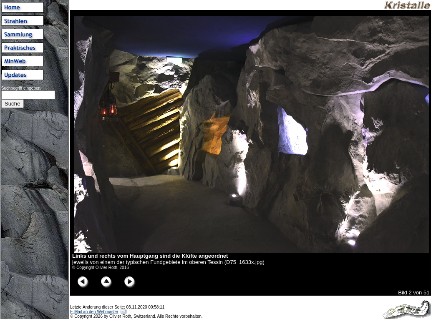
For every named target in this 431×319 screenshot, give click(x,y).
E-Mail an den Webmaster (94, 311)
